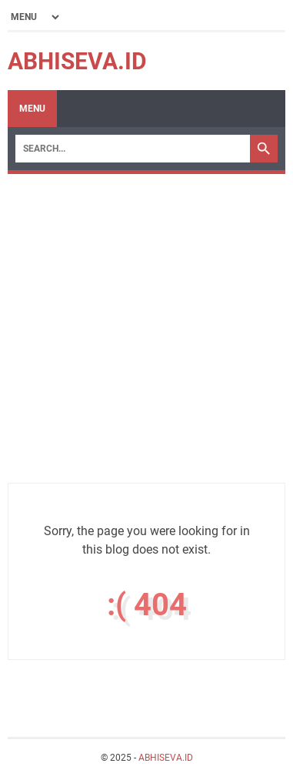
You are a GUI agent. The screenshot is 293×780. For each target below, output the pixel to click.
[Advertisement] (146, 336)
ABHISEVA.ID (77, 61)
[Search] (132, 148)
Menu (32, 108)
